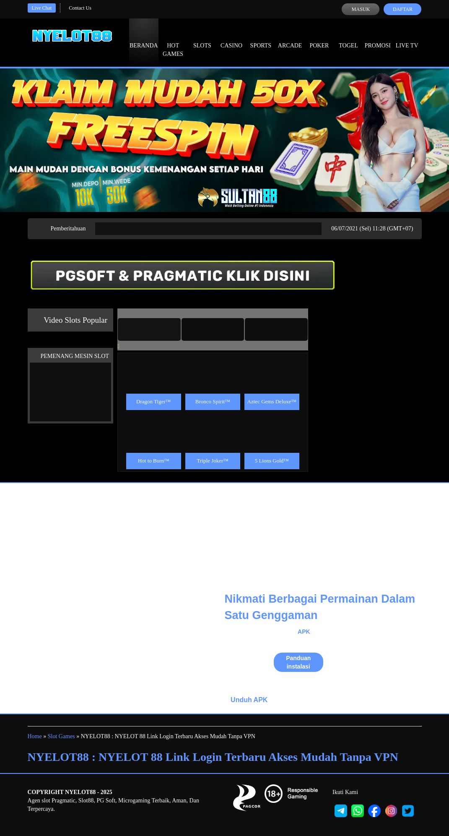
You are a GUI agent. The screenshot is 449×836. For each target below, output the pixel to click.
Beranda (144, 38)
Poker (319, 38)
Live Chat (42, 8)
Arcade (290, 38)
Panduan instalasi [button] (298, 662)
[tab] (149, 329)
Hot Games (173, 42)
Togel (348, 38)
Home (35, 736)
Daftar (403, 9)
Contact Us (80, 8)
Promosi (378, 38)
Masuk (361, 9)
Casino (231, 38)
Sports (261, 38)
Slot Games (61, 736)
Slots (202, 38)
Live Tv (407, 38)
